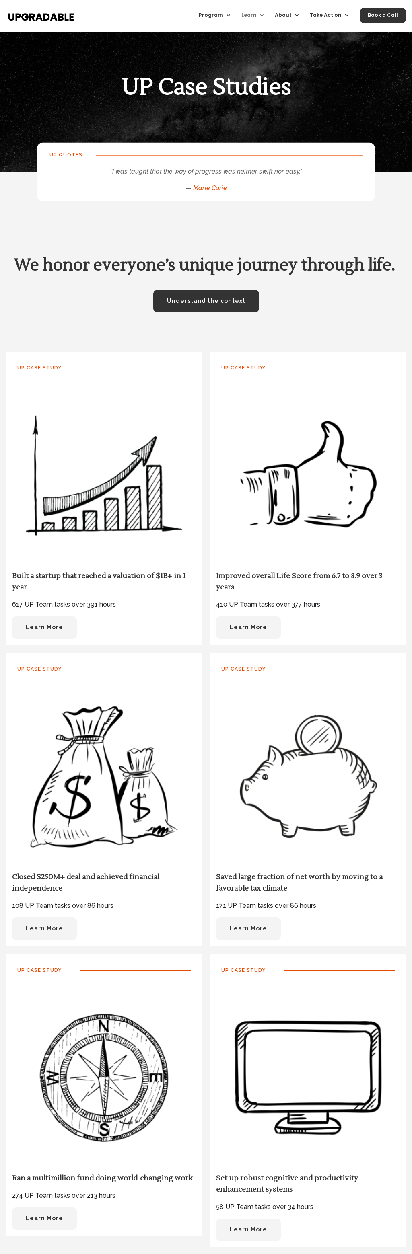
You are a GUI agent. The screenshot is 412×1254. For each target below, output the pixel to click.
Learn (249, 15)
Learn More (44, 627)
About (283, 15)
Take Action (326, 15)
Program (211, 15)
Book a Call (383, 15)
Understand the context (206, 301)
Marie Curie (210, 187)
